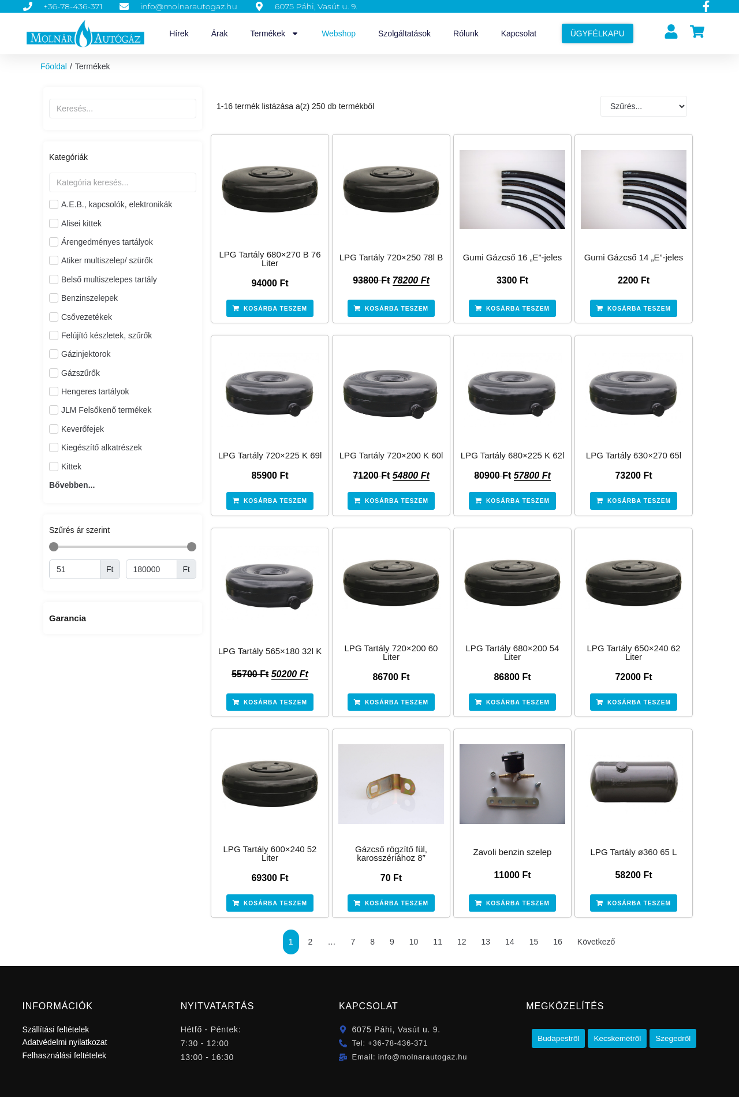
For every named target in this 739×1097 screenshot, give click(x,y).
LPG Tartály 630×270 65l (633, 455)
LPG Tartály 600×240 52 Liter (270, 853)
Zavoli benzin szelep (512, 851)
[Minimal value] (75, 569)
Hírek (178, 33)
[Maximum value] (151, 569)
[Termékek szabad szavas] (122, 108)
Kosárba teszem (275, 308)
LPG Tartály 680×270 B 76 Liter (269, 258)
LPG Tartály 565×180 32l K (270, 650)
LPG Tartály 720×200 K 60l (391, 455)
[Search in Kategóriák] (122, 182)
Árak (219, 33)
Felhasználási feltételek (64, 1054)
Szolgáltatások (404, 33)
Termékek (274, 33)
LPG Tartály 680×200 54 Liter (512, 652)
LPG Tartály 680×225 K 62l (512, 455)
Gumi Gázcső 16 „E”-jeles (512, 257)
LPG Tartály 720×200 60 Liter (391, 652)
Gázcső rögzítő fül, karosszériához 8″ (391, 853)
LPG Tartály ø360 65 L (634, 851)
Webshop (339, 33)
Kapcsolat (518, 33)
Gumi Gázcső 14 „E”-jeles (634, 257)
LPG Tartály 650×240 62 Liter (634, 652)
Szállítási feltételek (55, 1028)
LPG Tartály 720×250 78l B (391, 257)
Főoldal (53, 66)
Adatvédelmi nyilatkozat (64, 1041)
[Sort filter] (643, 106)
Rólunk (466, 33)
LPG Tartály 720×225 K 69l (270, 455)
